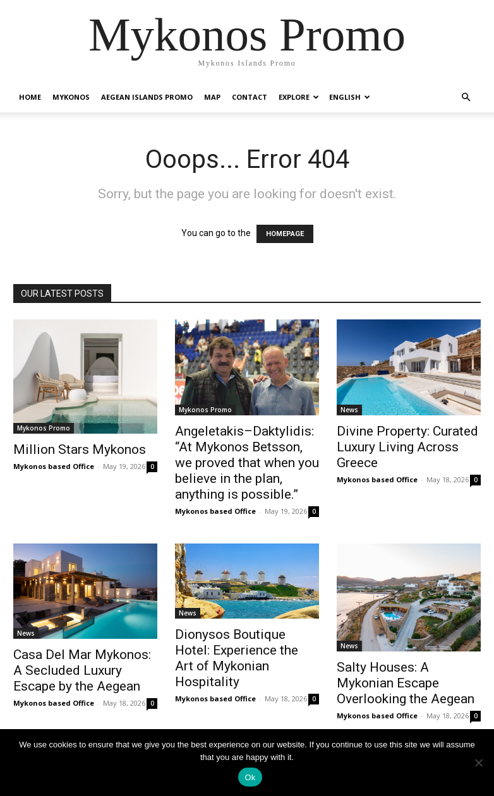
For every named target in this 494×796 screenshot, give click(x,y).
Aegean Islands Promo (147, 97)
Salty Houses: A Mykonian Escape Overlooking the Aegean (405, 683)
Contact (249, 97)
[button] (465, 98)
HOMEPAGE (285, 234)
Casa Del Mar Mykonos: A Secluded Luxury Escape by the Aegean (82, 670)
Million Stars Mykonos (79, 449)
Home (30, 97)
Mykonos (71, 97)
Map (212, 97)
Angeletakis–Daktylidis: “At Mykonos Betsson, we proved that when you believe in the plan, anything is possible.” (247, 463)
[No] (478, 762)
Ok (249, 777)
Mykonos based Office (53, 466)
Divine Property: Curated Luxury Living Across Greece (407, 447)
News (349, 409)
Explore (299, 97)
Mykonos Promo (43, 428)
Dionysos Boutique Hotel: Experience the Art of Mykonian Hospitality (236, 658)
